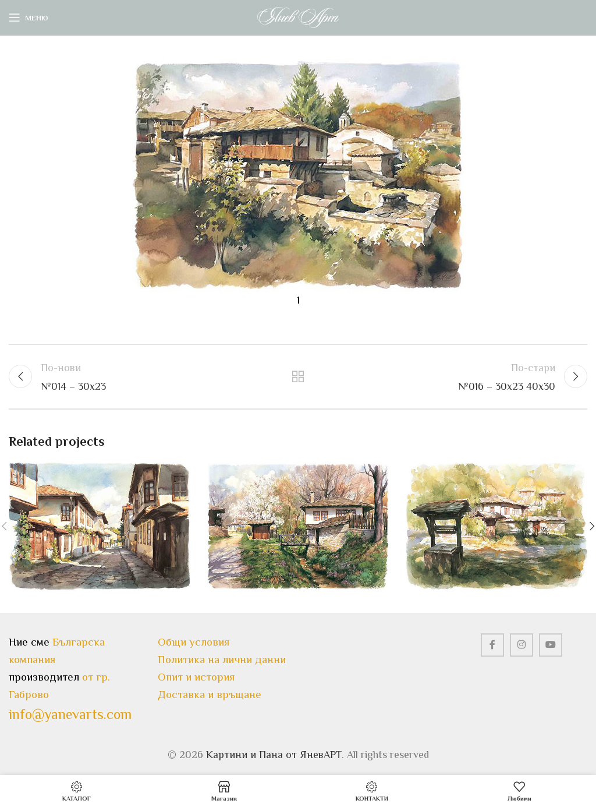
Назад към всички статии (298, 376)
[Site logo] (298, 16)
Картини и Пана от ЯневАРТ (274, 754)
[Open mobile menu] (28, 17)
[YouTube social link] (550, 645)
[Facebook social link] (492, 645)
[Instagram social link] (521, 645)
